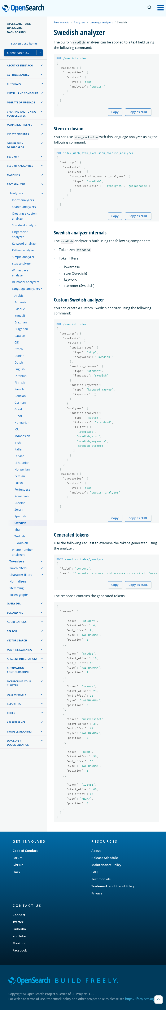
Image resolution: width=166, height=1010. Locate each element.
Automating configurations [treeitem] (18, 670)
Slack (16, 872)
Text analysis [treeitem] (16, 184)
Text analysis (61, 22)
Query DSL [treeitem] (14, 603)
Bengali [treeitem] (19, 316)
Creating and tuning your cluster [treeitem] (21, 113)
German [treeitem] (20, 403)
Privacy (96, 893)
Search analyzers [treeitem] (24, 207)
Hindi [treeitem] (18, 416)
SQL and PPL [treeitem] (15, 612)
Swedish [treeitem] (20, 523)
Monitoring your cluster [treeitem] (19, 683)
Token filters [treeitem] (18, 568)
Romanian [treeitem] (21, 496)
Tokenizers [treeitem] (17, 561)
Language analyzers (101, 22)
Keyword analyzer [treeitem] (24, 244)
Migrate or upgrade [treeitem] (21, 102)
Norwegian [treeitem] (22, 469)
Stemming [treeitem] (16, 588)
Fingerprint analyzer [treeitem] (20, 234)
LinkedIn (19, 929)
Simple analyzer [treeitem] (23, 257)
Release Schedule (104, 858)
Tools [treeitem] (11, 713)
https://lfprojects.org (140, 999)
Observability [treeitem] (16, 694)
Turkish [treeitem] (19, 536)
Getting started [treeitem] (18, 74)
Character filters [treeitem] (20, 575)
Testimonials (100, 879)
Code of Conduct (25, 850)
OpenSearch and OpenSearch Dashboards (19, 28)
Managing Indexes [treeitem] (19, 125)
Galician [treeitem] (20, 396)
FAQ (94, 872)
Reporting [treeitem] (14, 704)
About (96, 850)
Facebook (20, 950)
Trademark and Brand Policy (112, 886)
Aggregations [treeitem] (17, 622)
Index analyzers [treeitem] (23, 200)
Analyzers (79, 22)
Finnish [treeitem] (19, 382)
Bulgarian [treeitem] (21, 329)
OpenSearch (24, 8)
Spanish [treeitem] (20, 516)
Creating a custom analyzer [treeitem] (25, 215)
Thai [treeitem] (17, 530)
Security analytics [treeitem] (20, 166)
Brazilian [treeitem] (20, 322)
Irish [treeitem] (17, 443)
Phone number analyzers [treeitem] (22, 552)
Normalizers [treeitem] (18, 581)
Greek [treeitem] (18, 409)
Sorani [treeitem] (18, 509)
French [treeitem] (19, 389)
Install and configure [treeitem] (22, 93)
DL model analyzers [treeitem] (25, 282)
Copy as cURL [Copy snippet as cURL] (138, 112)
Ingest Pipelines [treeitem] (18, 134)
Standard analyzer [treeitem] (25, 225)
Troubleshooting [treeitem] (19, 731)
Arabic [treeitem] (18, 296)
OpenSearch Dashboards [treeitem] (15, 145)
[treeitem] (41, 65)
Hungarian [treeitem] (21, 423)
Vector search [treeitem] (17, 640)
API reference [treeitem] (16, 722)
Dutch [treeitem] (18, 362)
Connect (19, 915)
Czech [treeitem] (18, 349)
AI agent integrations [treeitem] (22, 659)
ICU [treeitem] (16, 429)
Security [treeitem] (13, 156)
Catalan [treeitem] (19, 336)
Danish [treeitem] (19, 356)
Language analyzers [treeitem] (26, 289)
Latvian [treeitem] (19, 456)
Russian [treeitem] (20, 503)
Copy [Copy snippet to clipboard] (115, 112)
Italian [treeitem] (18, 449)
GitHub (18, 865)
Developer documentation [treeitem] (18, 743)
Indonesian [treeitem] (22, 436)
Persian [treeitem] (19, 476)
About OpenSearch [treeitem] (20, 65)
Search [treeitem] (12, 631)
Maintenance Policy (106, 865)
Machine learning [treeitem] (19, 649)
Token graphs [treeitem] (19, 595)
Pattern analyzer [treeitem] (23, 250)
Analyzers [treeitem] (16, 193)
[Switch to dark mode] (149, 7)
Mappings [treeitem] (13, 175)
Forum (17, 858)
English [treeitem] (19, 369)
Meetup (19, 943)
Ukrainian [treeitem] (21, 543)
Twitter (18, 922)
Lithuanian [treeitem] (22, 463)
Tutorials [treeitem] (14, 84)
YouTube (19, 936)
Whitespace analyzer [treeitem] (20, 272)
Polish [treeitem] (18, 483)
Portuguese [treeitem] (22, 489)
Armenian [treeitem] (21, 302)
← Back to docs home (22, 44)
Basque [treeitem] (19, 309)
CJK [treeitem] (16, 342)
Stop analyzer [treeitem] (21, 264)
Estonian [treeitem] (20, 376)
